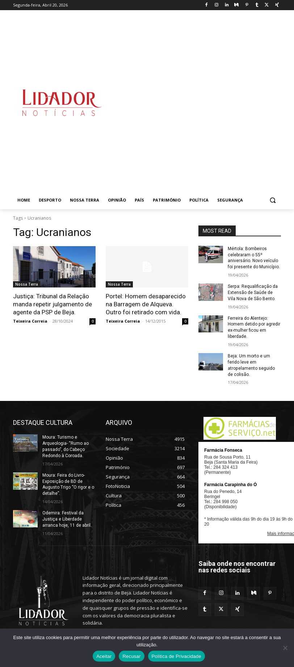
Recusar (131, 656)
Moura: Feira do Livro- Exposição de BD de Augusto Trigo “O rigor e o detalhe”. (68, 484)
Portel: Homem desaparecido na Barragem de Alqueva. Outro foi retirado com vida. (145, 304)
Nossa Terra (26, 284)
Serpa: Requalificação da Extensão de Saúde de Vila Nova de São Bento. (252, 292)
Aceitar (104, 656)
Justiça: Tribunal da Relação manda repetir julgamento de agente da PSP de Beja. (52, 304)
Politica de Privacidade (176, 656)
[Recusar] (285, 647)
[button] (272, 200)
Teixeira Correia (30, 321)
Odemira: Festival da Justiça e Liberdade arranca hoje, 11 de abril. (67, 518)
